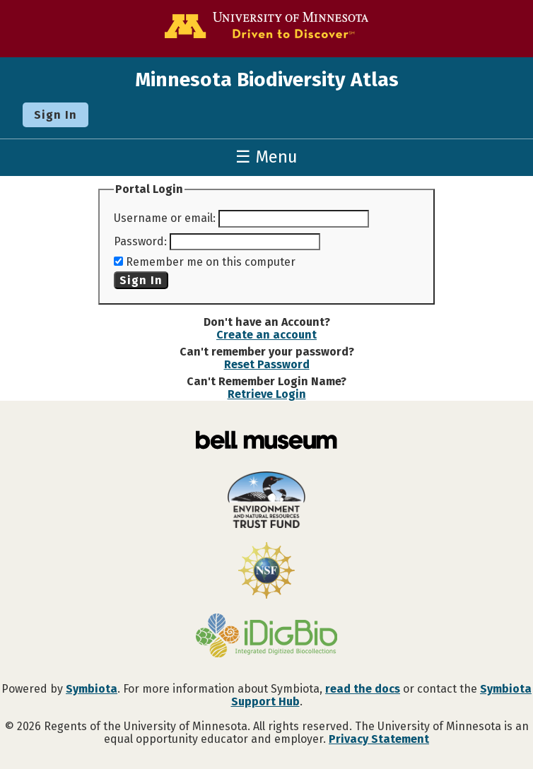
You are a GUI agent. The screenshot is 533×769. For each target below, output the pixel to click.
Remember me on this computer (210, 262)
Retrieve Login (267, 394)
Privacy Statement (379, 739)
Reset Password (267, 364)
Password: (140, 241)
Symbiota (91, 688)
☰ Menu (266, 157)
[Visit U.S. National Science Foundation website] (266, 571)
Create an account (266, 334)
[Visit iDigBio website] (266, 637)
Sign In (55, 115)
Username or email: (165, 218)
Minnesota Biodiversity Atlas (267, 79)
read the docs (362, 688)
